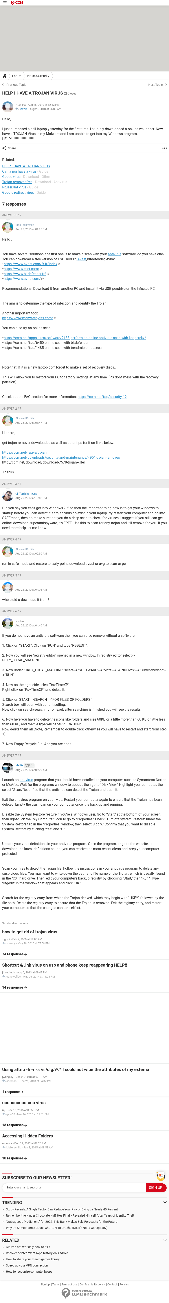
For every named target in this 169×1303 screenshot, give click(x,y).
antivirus (114, 254)
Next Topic (155, 84)
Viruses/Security (38, 76)
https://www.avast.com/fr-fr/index (30, 264)
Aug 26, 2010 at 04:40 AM (31, 625)
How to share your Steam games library (33, 1259)
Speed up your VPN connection (27, 1265)
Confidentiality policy (92, 1284)
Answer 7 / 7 (11, 755)
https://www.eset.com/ (21, 269)
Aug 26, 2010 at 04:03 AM (31, 589)
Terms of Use (69, 1284)
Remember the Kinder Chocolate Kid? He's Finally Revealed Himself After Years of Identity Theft (70, 1215)
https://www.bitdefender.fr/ (25, 274)
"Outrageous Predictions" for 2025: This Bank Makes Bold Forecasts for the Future (61, 1221)
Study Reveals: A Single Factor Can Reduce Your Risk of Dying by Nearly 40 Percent (62, 1209)
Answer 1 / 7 (11, 215)
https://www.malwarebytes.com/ (27, 318)
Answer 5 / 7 (11, 575)
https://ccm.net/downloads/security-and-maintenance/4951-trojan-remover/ (61, 457)
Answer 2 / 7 (11, 408)
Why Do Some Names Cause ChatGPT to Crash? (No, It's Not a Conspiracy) (56, 1228)
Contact (112, 1284)
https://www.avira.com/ (22, 279)
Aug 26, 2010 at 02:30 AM (31, 553)
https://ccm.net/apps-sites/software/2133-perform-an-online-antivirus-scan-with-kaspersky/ (75, 338)
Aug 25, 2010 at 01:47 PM (31, 422)
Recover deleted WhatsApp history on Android (37, 1253)
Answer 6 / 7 (11, 611)
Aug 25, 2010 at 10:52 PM (31, 498)
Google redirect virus (18, 192)
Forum (16, 76)
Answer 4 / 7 (11, 539)
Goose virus (11, 177)
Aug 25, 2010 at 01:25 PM (31, 229)
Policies (124, 1284)
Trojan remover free (17, 182)
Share (12, 148)
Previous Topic (16, 84)
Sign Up (45, 1284)
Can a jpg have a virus (19, 171)
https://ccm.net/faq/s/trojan (24, 452)
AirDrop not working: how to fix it (28, 1247)
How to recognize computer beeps (29, 1271)
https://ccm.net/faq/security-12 (102, 397)
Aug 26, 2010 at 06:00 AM (45, 109)
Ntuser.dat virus (14, 187)
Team (55, 1284)
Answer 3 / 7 (11, 483)
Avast (81, 259)
